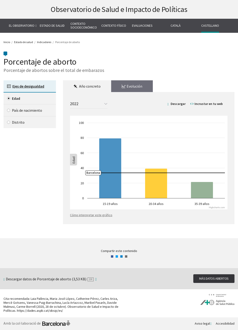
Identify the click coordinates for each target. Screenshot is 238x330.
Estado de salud (52, 25)
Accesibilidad (225, 323)
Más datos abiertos (214, 278)
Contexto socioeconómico (83, 26)
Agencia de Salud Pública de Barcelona (217, 299)
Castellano (210, 25)
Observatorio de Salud (119, 9)
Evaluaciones (142, 25)
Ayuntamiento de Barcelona (56, 323)
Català (176, 25)
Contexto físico (113, 25)
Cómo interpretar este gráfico (91, 215)
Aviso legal (202, 323)
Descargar (178, 104)
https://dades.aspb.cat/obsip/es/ (40, 310)
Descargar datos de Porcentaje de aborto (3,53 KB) (50, 279)
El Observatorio (21, 25)
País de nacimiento (27, 110)
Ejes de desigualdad (28, 86)
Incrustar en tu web (208, 104)
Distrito (18, 122)
